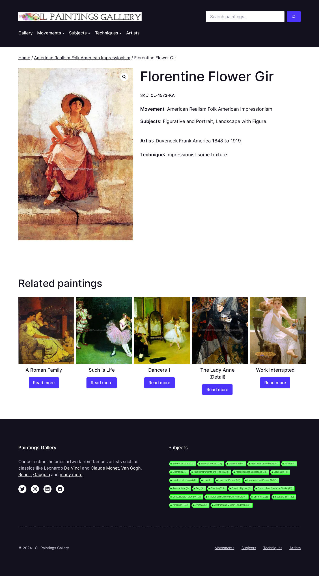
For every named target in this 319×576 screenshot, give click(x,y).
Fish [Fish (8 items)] (207, 480)
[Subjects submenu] (89, 33)
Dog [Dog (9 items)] (199, 488)
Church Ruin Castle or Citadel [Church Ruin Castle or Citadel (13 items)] (275, 488)
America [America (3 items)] (201, 505)
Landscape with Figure (241, 121)
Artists (295, 548)
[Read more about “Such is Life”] (101, 382)
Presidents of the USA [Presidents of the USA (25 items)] (264, 463)
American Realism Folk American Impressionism (82, 57)
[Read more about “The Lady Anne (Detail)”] (217, 389)
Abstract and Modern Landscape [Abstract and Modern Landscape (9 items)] (232, 505)
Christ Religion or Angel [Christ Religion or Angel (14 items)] (187, 497)
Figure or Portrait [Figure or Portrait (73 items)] (229, 480)
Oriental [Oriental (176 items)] (179, 472)
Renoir (24, 474)
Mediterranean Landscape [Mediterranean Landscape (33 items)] (251, 472)
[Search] (294, 16)
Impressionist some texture (196, 154)
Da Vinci (72, 468)
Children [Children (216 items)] (261, 497)
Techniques (272, 548)
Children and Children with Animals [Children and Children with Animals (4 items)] (227, 497)
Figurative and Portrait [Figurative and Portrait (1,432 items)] (262, 480)
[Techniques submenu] (120, 33)
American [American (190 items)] (180, 505)
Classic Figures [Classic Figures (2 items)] (241, 488)
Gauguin (41, 474)
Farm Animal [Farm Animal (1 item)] (181, 488)
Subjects (248, 548)
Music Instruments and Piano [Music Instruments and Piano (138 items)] (211, 472)
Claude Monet (105, 468)
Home (24, 57)
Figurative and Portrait (188, 121)
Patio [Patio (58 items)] (289, 463)
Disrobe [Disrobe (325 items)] (217, 488)
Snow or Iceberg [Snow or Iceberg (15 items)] (211, 463)
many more (71, 474)
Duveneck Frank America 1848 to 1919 (198, 141)
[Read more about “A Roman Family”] (44, 382)
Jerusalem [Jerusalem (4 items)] (281, 472)
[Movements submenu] (63, 33)
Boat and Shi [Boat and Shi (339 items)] (284, 497)
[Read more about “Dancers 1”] (159, 382)
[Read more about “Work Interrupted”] (275, 382)
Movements (224, 548)
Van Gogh (131, 468)
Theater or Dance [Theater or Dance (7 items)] (183, 463)
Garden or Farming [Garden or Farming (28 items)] (184, 480)
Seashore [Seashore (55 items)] (236, 463)
